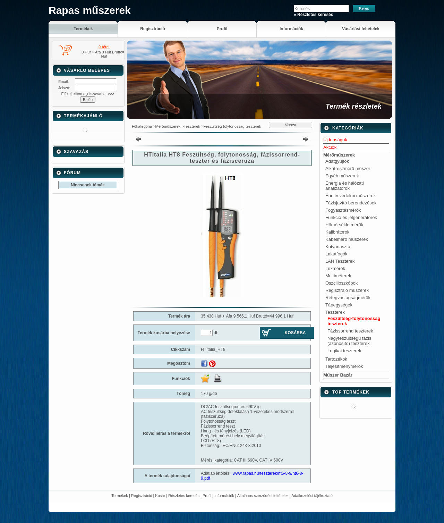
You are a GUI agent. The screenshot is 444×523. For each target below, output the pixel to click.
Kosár (160, 496)
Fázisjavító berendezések (350, 202)
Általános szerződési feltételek (263, 496)
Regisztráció (141, 496)
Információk (224, 496)
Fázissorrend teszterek (350, 331)
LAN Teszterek (340, 261)
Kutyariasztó (337, 246)
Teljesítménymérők (344, 366)
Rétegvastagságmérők (347, 297)
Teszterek (192, 126)
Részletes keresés (183, 496)
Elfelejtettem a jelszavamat (87, 94)
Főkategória (142, 126)
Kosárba (295, 332)
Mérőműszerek (168, 126)
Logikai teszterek (344, 350)
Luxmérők (335, 268)
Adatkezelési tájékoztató (312, 496)
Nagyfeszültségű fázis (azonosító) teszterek (349, 341)
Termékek (119, 496)
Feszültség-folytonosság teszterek (232, 126)
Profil (207, 496)
